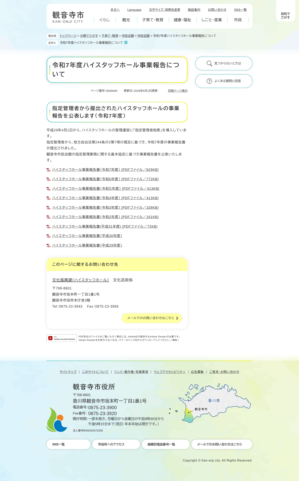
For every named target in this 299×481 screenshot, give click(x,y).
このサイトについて (95, 372)
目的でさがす (285, 15)
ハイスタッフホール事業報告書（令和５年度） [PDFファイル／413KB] (105, 189)
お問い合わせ (217, 9)
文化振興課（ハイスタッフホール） (80, 280)
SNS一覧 (240, 9)
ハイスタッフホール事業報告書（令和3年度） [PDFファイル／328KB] (105, 208)
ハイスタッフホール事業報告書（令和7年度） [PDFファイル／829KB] (105, 170)
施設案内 (194, 9)
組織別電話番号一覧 (161, 444)
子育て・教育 (109, 35)
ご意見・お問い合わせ (224, 372)
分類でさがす (89, 35)
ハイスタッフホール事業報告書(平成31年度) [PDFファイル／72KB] (105, 226)
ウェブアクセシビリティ (169, 372)
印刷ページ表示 (178, 90)
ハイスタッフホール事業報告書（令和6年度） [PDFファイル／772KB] (105, 179)
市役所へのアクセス (111, 444)
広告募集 (197, 372)
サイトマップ (68, 372)
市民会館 (128, 35)
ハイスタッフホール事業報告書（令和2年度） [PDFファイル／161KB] (105, 217)
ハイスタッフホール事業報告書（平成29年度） (87, 245)
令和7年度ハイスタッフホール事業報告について (91, 42)
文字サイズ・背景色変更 (164, 9)
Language (134, 9)
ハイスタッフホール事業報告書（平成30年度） (87, 236)
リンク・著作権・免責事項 (131, 372)
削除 (126, 42)
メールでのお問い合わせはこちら (150, 318)
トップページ (68, 35)
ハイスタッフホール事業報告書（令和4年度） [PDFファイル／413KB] (105, 198)
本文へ (115, 9)
